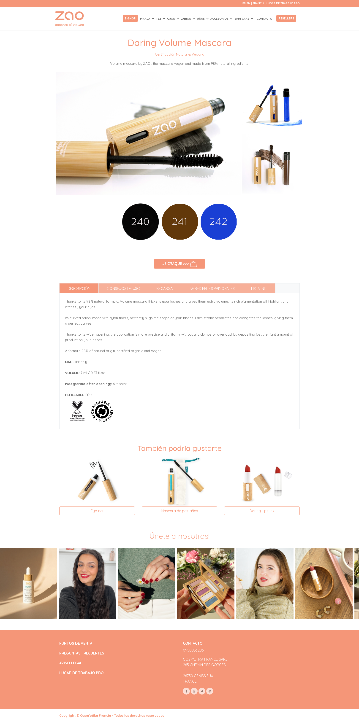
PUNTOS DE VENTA (75, 643)
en (248, 3)
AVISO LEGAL (70, 663)
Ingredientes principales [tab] (212, 288)
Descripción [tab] (79, 288)
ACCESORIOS (219, 18)
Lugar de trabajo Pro (283, 3)
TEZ (159, 18)
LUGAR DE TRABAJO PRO (81, 673)
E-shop (130, 18)
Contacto (264, 18)
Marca (145, 18)
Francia (259, 3)
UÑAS (201, 18)
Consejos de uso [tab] (123, 288)
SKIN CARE (242, 18)
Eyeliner (97, 511)
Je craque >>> (179, 264)
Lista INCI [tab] (259, 288)
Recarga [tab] (164, 288)
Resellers (286, 18)
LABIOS (186, 18)
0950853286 (193, 650)
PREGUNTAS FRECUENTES (81, 653)
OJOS (171, 18)
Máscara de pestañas (179, 511)
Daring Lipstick (262, 511)
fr (244, 3)
